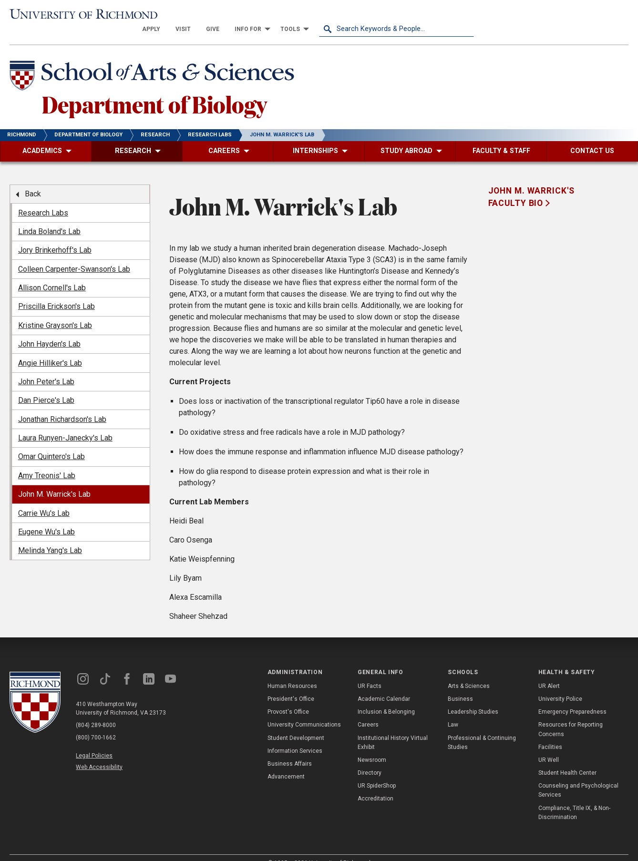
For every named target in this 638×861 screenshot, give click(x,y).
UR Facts (369, 672)
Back (33, 179)
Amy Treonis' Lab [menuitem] (46, 461)
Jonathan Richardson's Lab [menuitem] (62, 405)
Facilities (550, 733)
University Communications (304, 710)
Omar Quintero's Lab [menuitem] (51, 442)
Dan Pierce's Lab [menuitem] (46, 386)
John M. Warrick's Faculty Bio (531, 183)
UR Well (548, 746)
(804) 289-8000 (96, 711)
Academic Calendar (384, 685)
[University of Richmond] (87, 15)
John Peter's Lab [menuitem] (46, 367)
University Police (560, 685)
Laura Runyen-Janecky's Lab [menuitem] (65, 424)
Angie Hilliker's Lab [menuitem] (50, 349)
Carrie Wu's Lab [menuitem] (44, 499)
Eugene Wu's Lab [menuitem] (46, 518)
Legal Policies (94, 741)
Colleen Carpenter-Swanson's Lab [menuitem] (74, 255)
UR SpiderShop (377, 772)
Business (460, 685)
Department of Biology (154, 90)
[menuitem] (306, 15)
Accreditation (375, 785)
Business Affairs (290, 750)
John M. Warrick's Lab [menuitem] (54, 480)
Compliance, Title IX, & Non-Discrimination (574, 799)
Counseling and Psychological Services (578, 776)
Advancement (286, 762)
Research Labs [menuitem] (43, 199)
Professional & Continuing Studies (482, 729)
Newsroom (372, 746)
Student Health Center (567, 759)
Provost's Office (288, 698)
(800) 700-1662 (96, 723)
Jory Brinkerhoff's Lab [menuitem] (55, 236)
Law (453, 710)
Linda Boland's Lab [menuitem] (49, 217)
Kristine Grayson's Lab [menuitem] (55, 311)
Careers (368, 710)
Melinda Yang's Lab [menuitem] (50, 536)
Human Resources (292, 672)
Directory (369, 759)
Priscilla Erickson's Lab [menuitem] (56, 292)
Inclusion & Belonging (386, 698)
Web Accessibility (99, 753)
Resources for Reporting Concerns (570, 715)
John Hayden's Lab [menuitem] (49, 330)
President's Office (291, 685)
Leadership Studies (473, 698)
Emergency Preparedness (572, 698)
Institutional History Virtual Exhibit (393, 729)
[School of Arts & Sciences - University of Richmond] (154, 63)
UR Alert (549, 672)
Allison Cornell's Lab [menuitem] (52, 273)
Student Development (296, 724)
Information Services (295, 737)
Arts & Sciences (469, 672)
